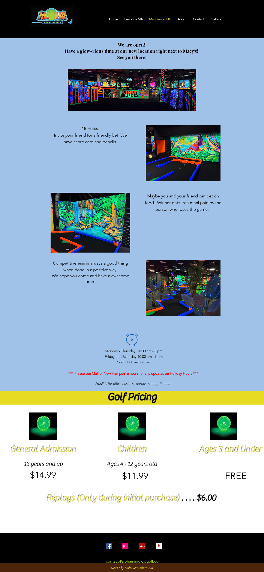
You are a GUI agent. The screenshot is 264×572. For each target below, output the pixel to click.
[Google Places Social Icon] (159, 546)
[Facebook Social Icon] (109, 546)
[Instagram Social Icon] (125, 546)
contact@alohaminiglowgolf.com (134, 561)
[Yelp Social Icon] (142, 546)
